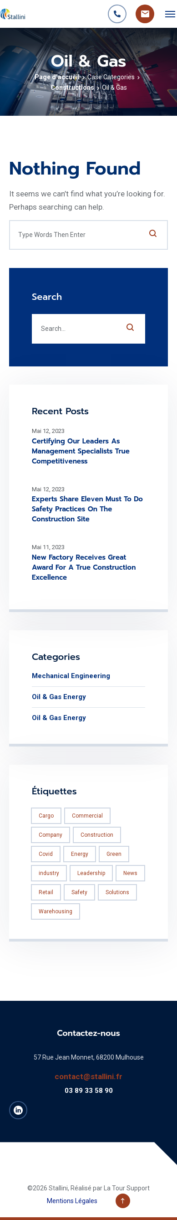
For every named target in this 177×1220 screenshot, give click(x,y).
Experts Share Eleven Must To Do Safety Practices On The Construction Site (87, 509)
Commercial (87, 816)
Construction (97, 835)
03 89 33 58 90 (89, 1090)
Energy (79, 854)
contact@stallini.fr (88, 1076)
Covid (46, 854)
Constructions (72, 87)
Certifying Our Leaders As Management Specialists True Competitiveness (81, 451)
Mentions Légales (72, 1201)
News (130, 873)
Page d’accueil (57, 77)
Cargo (46, 816)
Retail (46, 892)
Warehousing (55, 911)
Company (50, 835)
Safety (79, 892)
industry (49, 873)
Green (113, 854)
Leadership (91, 873)
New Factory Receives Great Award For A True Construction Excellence (84, 567)
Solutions (117, 892)
